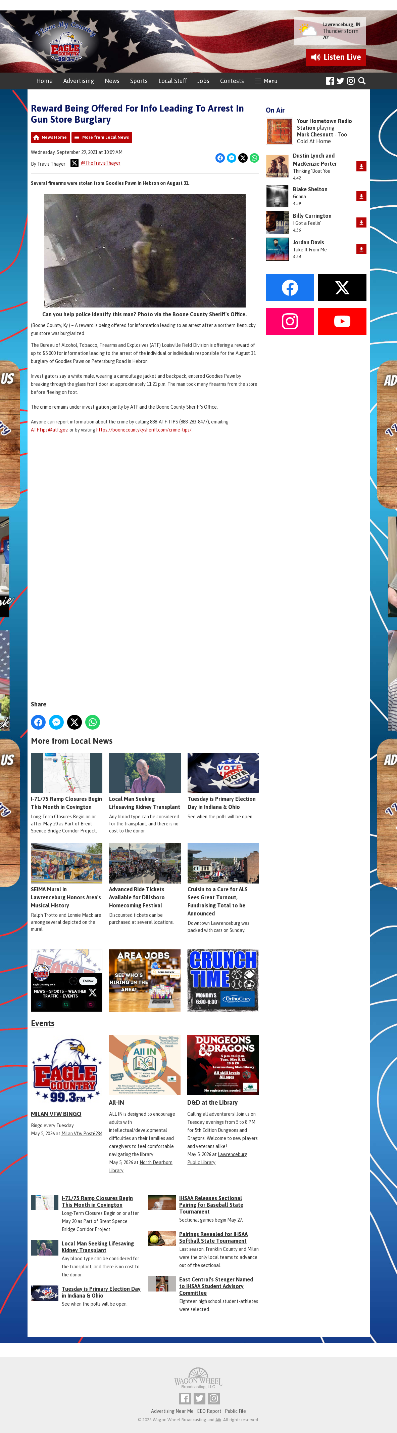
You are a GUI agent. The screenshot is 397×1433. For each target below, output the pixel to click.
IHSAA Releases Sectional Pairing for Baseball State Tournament (211, 1205)
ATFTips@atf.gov (49, 430)
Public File (235, 1411)
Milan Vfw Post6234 (81, 1133)
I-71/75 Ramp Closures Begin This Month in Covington (66, 781)
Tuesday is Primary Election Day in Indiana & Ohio (223, 781)
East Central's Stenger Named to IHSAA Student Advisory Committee (216, 1286)
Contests (232, 80)
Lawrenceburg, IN (341, 24)
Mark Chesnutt (315, 134)
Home (44, 80)
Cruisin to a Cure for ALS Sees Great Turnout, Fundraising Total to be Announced (223, 879)
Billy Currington (312, 216)
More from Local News (105, 137)
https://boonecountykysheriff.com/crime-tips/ (144, 430)
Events (42, 1023)
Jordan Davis (308, 242)
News (112, 80)
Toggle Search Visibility (362, 81)
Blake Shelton (310, 189)
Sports (139, 80)
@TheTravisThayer (95, 163)
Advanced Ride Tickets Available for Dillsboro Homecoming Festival (145, 875)
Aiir (218, 1419)
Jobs (203, 80)
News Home (54, 137)
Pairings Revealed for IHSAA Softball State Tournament (213, 1237)
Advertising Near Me (172, 1411)
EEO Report (209, 1411)
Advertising (78, 80)
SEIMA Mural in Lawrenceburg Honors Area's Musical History (66, 875)
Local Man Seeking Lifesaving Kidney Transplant (145, 781)
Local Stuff (172, 80)
